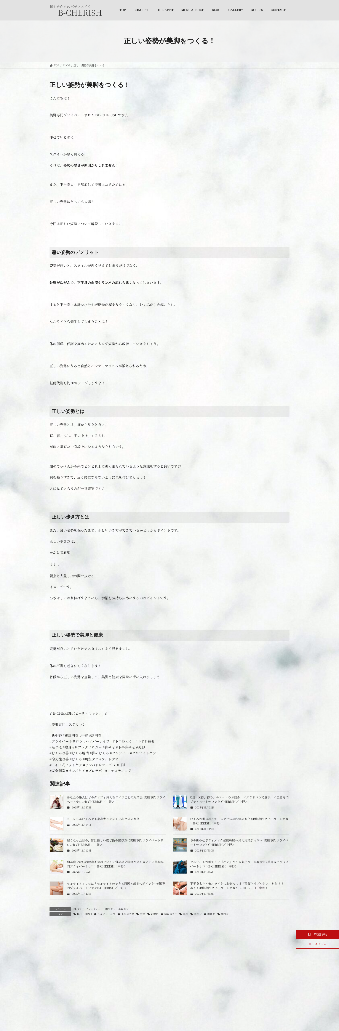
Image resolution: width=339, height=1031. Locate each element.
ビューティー (93, 909)
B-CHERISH (84, 914)
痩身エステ (170, 914)
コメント (59, 950)
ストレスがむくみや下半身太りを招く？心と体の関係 (103, 819)
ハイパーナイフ (106, 914)
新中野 (154, 914)
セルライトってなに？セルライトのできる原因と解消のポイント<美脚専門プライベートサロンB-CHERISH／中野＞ (116, 885)
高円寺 (225, 914)
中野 (142, 914)
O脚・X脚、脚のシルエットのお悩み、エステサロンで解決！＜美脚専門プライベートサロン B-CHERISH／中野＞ (239, 799)
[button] (317, 934)
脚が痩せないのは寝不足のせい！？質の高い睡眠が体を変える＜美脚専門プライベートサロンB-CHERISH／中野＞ (115, 864)
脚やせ (198, 914)
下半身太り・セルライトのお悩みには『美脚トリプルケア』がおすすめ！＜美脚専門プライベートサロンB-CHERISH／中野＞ (237, 885)
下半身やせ (127, 914)
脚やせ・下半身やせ (117, 909)
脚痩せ (211, 914)
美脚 (185, 914)
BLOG (77, 909)
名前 (55, 1008)
